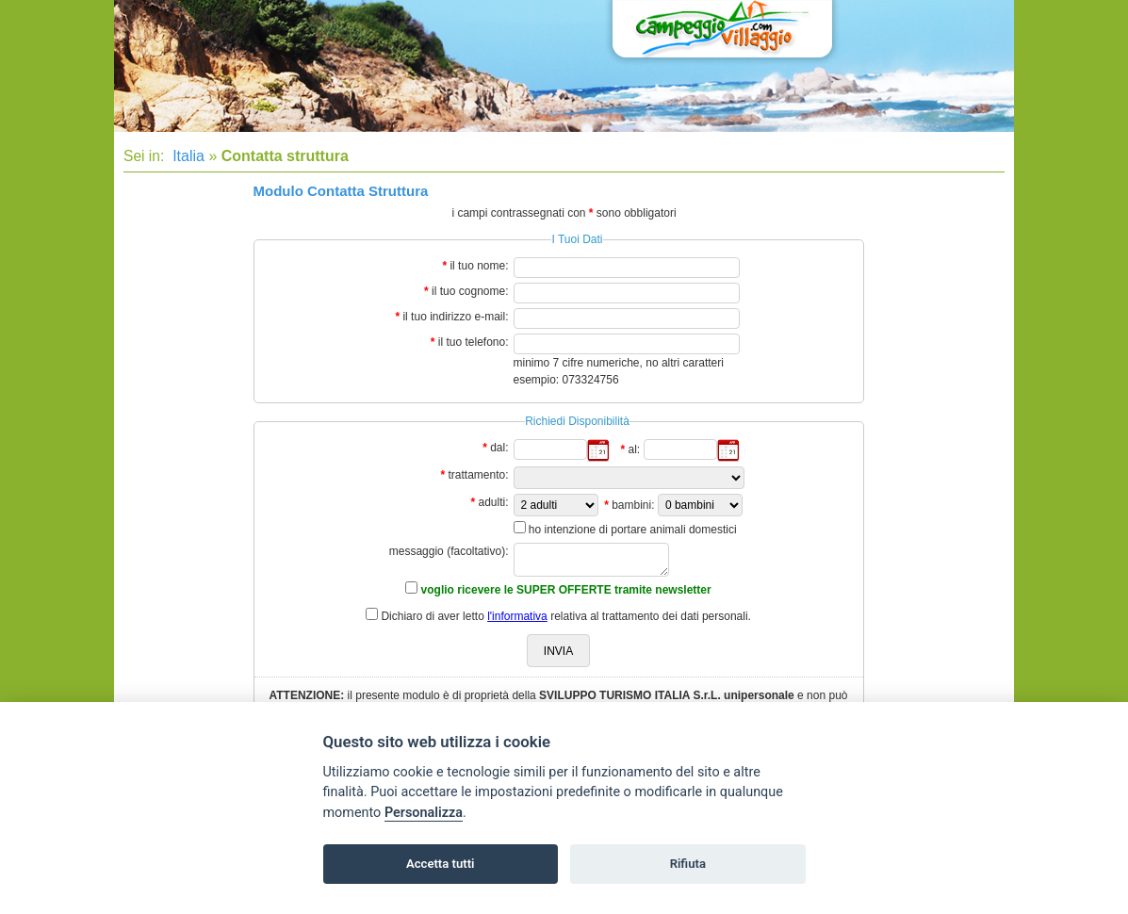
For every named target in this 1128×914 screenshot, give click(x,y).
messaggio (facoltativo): (449, 551)
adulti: (493, 502)
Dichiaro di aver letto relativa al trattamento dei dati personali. (566, 616)
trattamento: (478, 474)
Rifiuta (688, 864)
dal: (499, 447)
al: (634, 449)
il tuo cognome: (470, 291)
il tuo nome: (479, 265)
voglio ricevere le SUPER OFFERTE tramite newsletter (566, 589)
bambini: (633, 505)
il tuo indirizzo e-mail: (455, 316)
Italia (186, 156)
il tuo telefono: (473, 342)
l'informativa (517, 616)
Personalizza (423, 813)
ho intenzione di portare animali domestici (633, 529)
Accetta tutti (440, 864)
